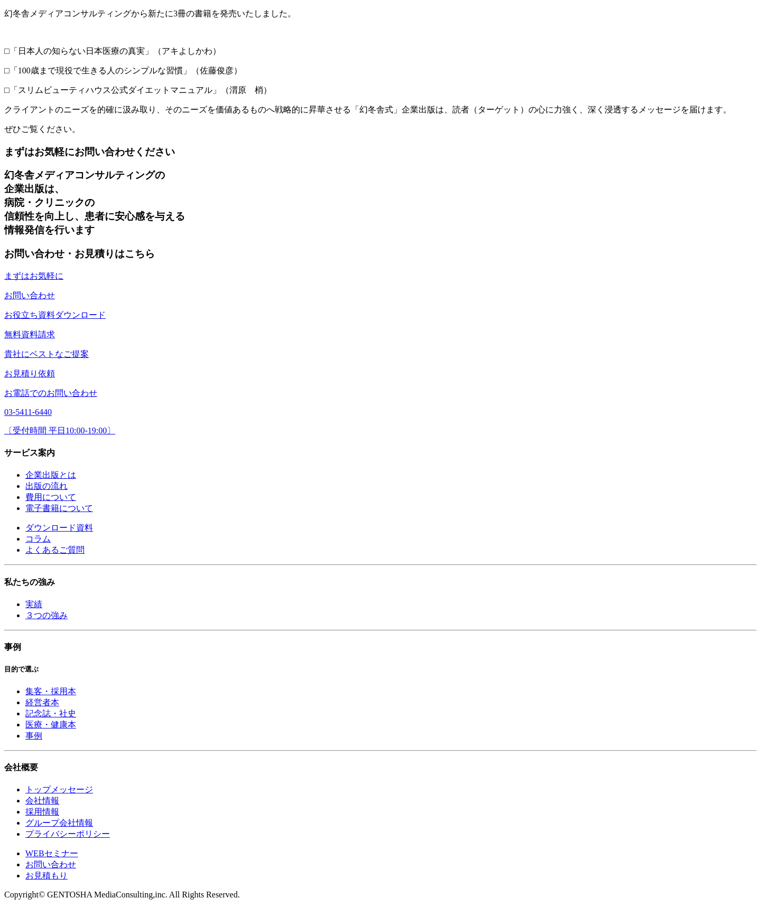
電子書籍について (59, 508)
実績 (33, 604)
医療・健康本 (50, 724)
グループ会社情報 (59, 822)
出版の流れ (46, 485)
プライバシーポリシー (67, 833)
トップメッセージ (59, 789)
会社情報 (42, 800)
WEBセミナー (51, 853)
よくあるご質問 (55, 549)
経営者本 (42, 702)
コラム (38, 538)
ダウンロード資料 (59, 527)
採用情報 (42, 811)
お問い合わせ (50, 864)
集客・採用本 (50, 691)
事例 (33, 735)
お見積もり (46, 875)
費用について (50, 497)
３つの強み (46, 615)
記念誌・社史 (50, 713)
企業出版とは (50, 474)
